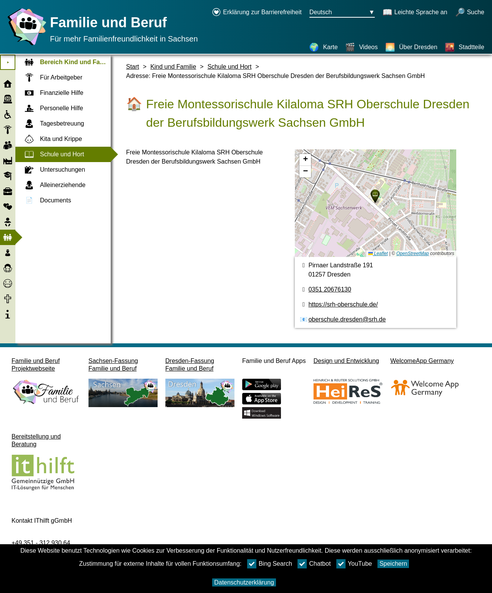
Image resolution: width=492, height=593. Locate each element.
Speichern (393, 563)
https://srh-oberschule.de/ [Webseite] (343, 304)
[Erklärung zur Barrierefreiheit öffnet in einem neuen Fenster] (257, 13)
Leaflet (378, 253)
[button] (375, 196)
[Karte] (323, 47)
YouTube (354, 563)
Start (132, 66)
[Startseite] (25, 45)
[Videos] (361, 47)
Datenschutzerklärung (244, 582)
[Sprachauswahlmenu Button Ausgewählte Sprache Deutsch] (342, 13)
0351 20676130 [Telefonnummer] (329, 289)
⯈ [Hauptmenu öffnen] (8, 62)
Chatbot (314, 563)
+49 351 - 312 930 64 (41, 543)
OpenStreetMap (412, 253)
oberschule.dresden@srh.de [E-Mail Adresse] (347, 319)
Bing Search (269, 563)
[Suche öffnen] (469, 13)
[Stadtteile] (464, 47)
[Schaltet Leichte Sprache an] (414, 13)
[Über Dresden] (411, 47)
